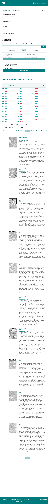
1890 (33, 103)
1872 (18, 93)
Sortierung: (4, 124)
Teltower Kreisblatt (9, 68)
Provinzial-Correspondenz (10, 67)
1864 (3, 108)
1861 (3, 101)
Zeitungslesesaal (6, 35)
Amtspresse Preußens (8, 16)
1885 (33, 91)
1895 (33, 116)
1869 (3, 121)
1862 (3, 103)
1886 (33, 93)
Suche (9, 10)
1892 (33, 108)
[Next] (46, 131)
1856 (3, 88)
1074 (17, 130)
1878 (18, 108)
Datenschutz (5, 499)
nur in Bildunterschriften (32, 57)
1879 (18, 111)
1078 (37, 130)
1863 (3, 106)
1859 (3, 96)
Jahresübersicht (6, 21)
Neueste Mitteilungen (9, 65)
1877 (18, 106)
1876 (18, 103)
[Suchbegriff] (21, 47)
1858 (3, 93)
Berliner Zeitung (8, 54)
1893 (33, 111)
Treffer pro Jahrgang (9, 85)
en (44, 10)
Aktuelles (5, 26)
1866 (3, 114)
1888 (33, 98)
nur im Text (29, 55)
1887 (33, 96)
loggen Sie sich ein (7, 75)
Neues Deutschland (9, 57)
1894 (33, 114)
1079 (42, 130)
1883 (18, 121)
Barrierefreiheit (26, 499)
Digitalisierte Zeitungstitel (9, 14)
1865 (3, 111)
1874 (18, 98)
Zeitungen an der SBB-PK (8, 33)
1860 (3, 98)
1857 (3, 91)
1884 (33, 88)
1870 (18, 88)
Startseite (5, 10)
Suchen (43, 46)
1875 (18, 101)
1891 (33, 106)
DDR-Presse (5, 19)
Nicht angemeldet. (43, 499)
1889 (33, 101)
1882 (18, 119)
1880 (18, 114)
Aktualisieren (29, 125)
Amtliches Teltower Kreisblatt (11, 64)
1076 (28, 130)
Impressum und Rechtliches (15, 499)
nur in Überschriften (31, 54)
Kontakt (5, 28)
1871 (18, 91)
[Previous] (3, 131)
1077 (32, 130)
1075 (22, 130)
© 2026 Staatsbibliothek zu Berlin (16, 501)
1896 (33, 119)
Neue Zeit (7, 55)
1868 (3, 119)
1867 (3, 116)
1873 (18, 96)
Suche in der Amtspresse (24, 70)
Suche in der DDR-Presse (24, 59)
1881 (18, 116)
